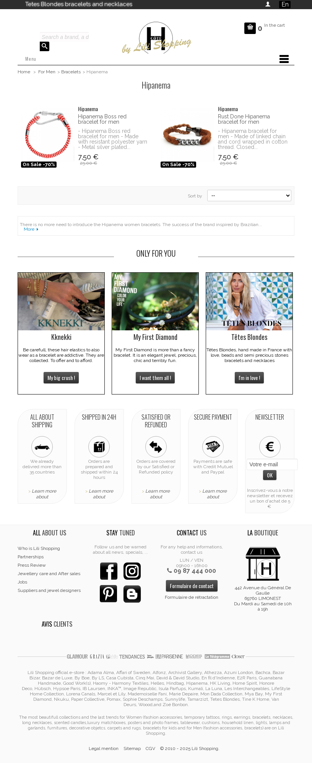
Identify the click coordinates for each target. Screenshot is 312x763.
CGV (150, 748)
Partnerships (31, 556)
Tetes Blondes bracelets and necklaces (78, 4)
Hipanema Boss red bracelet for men (102, 119)
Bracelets (71, 71)
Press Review (32, 565)
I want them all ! (155, 377)
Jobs (22, 582)
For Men (46, 71)
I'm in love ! (249, 377)
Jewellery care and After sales (49, 573)
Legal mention (104, 748)
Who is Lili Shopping (39, 548)
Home (24, 71)
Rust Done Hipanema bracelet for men (244, 119)
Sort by (195, 196)
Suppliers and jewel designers (49, 590)
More (29, 229)
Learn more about (44, 494)
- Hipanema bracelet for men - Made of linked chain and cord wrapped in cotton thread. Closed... (253, 139)
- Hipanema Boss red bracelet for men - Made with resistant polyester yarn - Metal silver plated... (112, 139)
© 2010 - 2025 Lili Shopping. (189, 748)
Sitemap (132, 748)
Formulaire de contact (192, 586)
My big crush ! (61, 377)
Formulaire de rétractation (191, 597)
